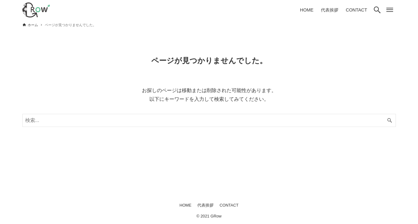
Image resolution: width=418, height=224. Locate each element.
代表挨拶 (205, 205)
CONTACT (228, 205)
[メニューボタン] (389, 10)
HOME (185, 205)
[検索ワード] (209, 120)
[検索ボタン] (377, 10)
